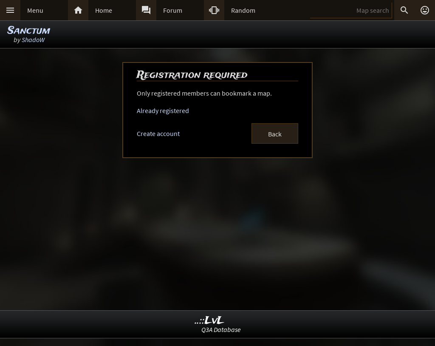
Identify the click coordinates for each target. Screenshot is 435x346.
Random (243, 10)
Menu (35, 10)
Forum (172, 10)
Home (103, 10)
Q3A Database (221, 329)
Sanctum (29, 30)
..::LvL (209, 320)
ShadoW (33, 39)
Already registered (163, 110)
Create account (158, 133)
